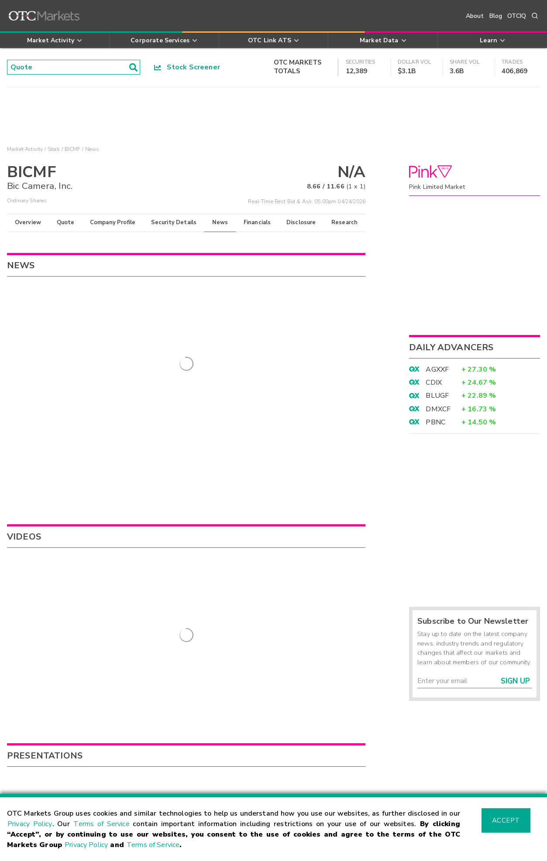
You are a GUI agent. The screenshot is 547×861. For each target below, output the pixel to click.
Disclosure (301, 222)
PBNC (435, 422)
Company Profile (112, 222)
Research (344, 222)
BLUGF (437, 395)
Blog (495, 16)
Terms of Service (101, 824)
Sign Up (515, 681)
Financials (257, 222)
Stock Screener (187, 67)
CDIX (434, 382)
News (220, 222)
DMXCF (438, 409)
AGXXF (437, 369)
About (475, 16)
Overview (28, 222)
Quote (66, 222)
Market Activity (25, 149)
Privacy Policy (29, 824)
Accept (506, 820)
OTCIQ (516, 16)
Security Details (173, 222)
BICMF (73, 149)
